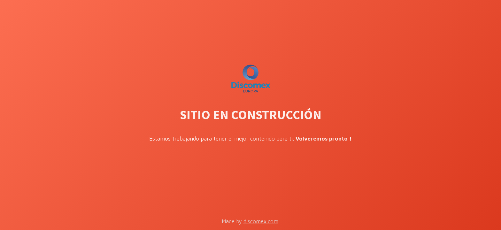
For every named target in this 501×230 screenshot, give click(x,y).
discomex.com (260, 221)
